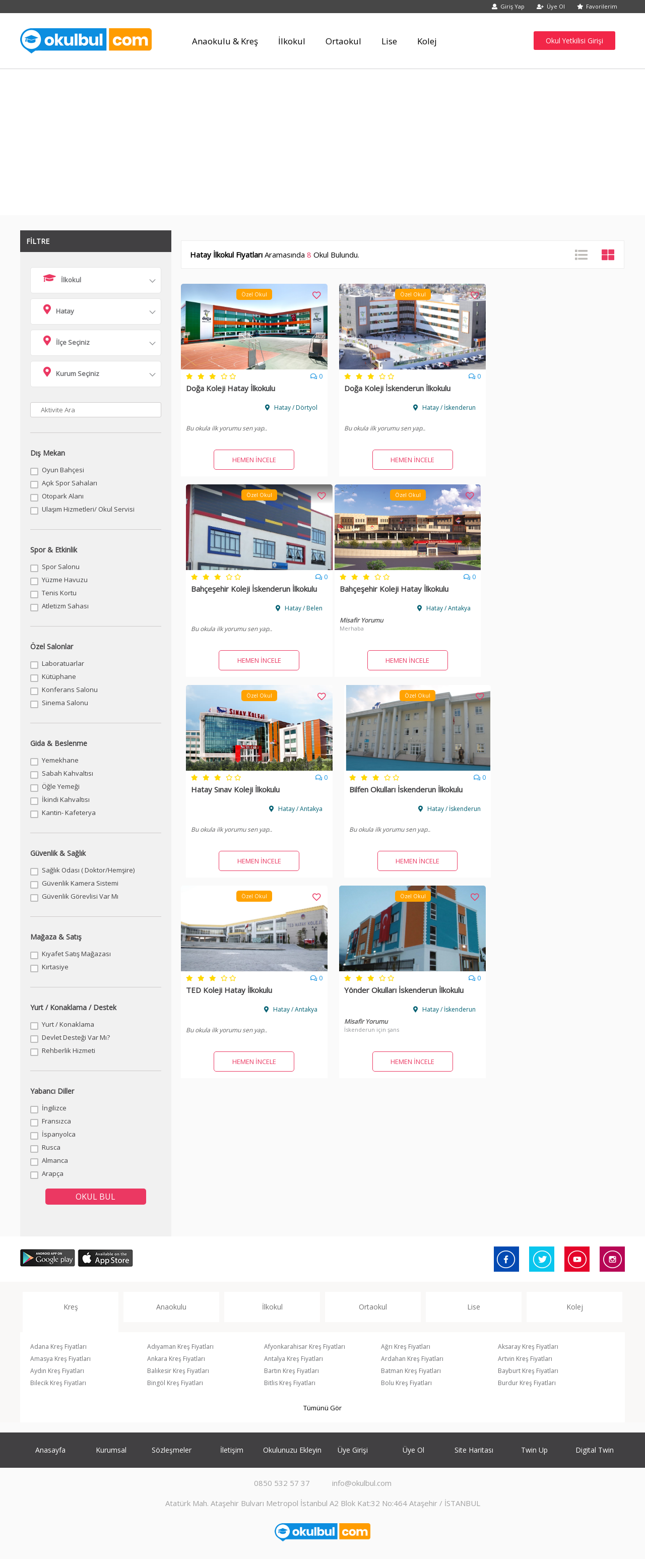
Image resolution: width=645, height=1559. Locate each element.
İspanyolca (59, 1134)
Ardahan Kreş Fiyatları (412, 1358)
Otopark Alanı (63, 496)
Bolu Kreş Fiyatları (406, 1383)
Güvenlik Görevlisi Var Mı (80, 896)
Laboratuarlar (63, 663)
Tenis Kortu (59, 592)
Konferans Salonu (70, 689)
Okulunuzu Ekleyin (292, 1450)
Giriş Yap (508, 6)
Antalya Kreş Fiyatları (293, 1358)
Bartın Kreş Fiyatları (291, 1370)
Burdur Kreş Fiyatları (527, 1383)
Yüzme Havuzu (65, 579)
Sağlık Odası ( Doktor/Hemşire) (88, 870)
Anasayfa (50, 1450)
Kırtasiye (55, 966)
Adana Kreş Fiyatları (58, 1346)
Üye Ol (551, 6)
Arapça (52, 1173)
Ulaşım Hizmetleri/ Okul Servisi (88, 509)
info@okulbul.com (362, 1483)
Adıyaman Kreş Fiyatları (180, 1346)
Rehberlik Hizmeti (68, 1050)
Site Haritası (474, 1450)
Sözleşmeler (171, 1450)
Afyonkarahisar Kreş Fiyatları (304, 1346)
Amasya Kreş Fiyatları (60, 1358)
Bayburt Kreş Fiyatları (528, 1370)
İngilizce (54, 1107)
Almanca (55, 1160)
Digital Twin (594, 1450)
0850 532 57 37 (282, 1483)
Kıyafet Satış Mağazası (76, 953)
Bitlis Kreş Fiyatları (289, 1383)
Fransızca (56, 1121)
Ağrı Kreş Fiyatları (405, 1346)
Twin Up (534, 1450)
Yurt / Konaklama (68, 1024)
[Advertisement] (322, 144)
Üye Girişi (353, 1450)
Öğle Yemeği (61, 786)
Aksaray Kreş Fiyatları (528, 1346)
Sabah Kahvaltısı (67, 773)
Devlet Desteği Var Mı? (76, 1037)
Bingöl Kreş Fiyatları (175, 1383)
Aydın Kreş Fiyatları (57, 1370)
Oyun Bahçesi (63, 469)
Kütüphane (59, 676)
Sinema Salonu (65, 702)
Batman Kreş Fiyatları (411, 1370)
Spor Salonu (61, 566)
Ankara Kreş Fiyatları (176, 1358)
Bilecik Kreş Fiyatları (58, 1383)
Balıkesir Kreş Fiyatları (178, 1370)
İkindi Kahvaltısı (66, 799)
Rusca (51, 1147)
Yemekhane (60, 760)
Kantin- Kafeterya (69, 812)
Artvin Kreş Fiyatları (525, 1358)
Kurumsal (111, 1450)
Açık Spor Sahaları (69, 482)
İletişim (231, 1450)
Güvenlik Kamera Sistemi (80, 883)
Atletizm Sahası (65, 605)
